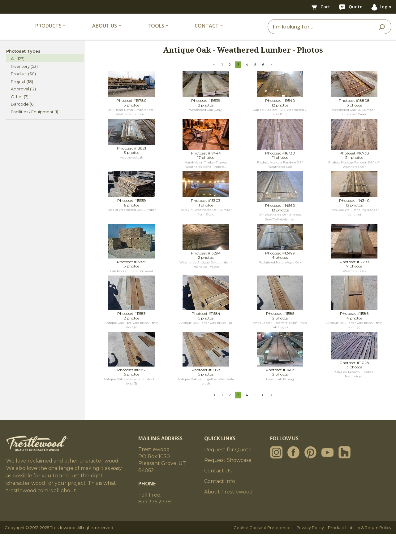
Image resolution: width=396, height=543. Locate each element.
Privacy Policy (310, 536)
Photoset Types (23, 59)
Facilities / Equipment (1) (34, 120)
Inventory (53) (24, 74)
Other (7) (19, 104)
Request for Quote (228, 458)
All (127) (17, 67)
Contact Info (219, 490)
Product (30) (23, 82)
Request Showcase (228, 469)
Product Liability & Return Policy (359, 536)
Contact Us (217, 479)
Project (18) (22, 89)
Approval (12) (23, 97)
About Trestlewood (228, 500)
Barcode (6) (23, 112)
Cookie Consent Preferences (263, 536)
